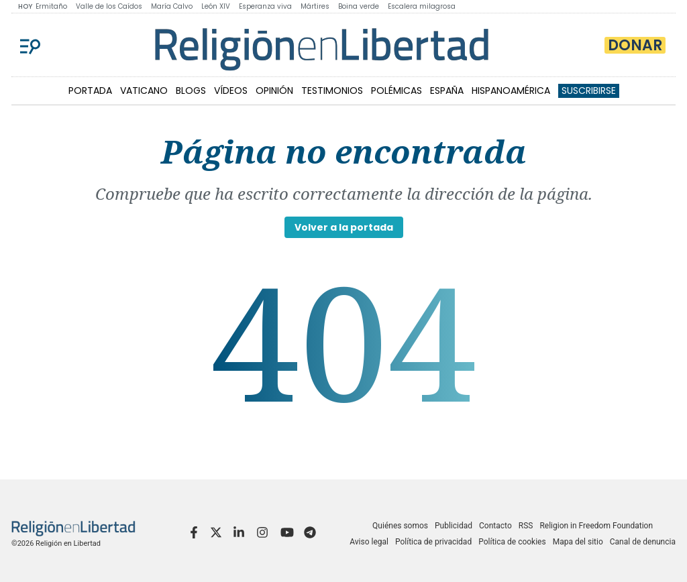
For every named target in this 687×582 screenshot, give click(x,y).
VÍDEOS (231, 90)
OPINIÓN (274, 90)
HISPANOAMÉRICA (511, 90)
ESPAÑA (447, 90)
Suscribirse (589, 90)
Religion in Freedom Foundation (596, 525)
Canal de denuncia (643, 541)
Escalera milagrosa (422, 6)
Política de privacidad (433, 541)
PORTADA (90, 90)
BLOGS (191, 90)
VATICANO (144, 90)
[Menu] (30, 45)
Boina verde (358, 6)
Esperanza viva (265, 6)
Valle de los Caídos (109, 6)
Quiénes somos (400, 525)
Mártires (315, 6)
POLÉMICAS (396, 90)
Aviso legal (369, 541)
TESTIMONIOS (332, 90)
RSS (526, 525)
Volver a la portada (344, 227)
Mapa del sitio (578, 541)
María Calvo (172, 6)
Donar (635, 45)
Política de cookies (512, 541)
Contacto (495, 525)
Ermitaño (51, 6)
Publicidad (453, 525)
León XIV (215, 6)
